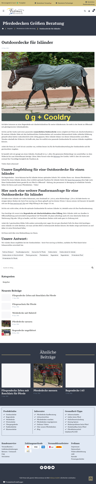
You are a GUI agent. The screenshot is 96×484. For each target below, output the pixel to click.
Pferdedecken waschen (45, 419)
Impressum (75, 447)
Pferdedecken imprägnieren (47, 422)
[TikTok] (49, 467)
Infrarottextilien (43, 417)
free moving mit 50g (17, 203)
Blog (38, 429)
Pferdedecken (44, 255)
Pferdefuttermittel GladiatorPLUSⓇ (73, 430)
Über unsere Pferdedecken (46, 427)
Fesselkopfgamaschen (22, 252)
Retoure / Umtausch (9, 451)
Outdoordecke (52, 252)
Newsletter (6, 456)
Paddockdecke (11, 427)
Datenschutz (75, 449)
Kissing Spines (73, 422)
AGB (72, 454)
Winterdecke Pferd (77, 255)
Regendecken (65, 255)
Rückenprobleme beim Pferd (78, 424)
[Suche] (85, 11)
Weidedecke (10, 419)
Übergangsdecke (12, 424)
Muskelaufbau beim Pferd (77, 427)
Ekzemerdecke (11, 429)
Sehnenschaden (73, 414)
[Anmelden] (89, 11)
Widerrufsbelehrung (78, 451)
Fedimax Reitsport (7, 252)
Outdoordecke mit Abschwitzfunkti (12, 255)
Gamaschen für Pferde (39, 252)
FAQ (3, 454)
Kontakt (74, 456)
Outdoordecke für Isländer (67, 252)
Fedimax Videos (43, 424)
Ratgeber (10, 28)
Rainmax (57, 156)
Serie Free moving (74, 180)
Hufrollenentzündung (76, 419)
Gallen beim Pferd (74, 417)
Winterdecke (10, 422)
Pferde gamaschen (31, 255)
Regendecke (54, 255)
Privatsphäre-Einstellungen (13, 482)
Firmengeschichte (77, 459)
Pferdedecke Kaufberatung (46, 414)
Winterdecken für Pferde (9, 258)
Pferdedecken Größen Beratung (26, 28)
